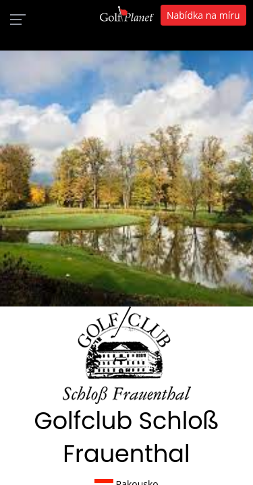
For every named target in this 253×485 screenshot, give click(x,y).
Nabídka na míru (203, 15)
